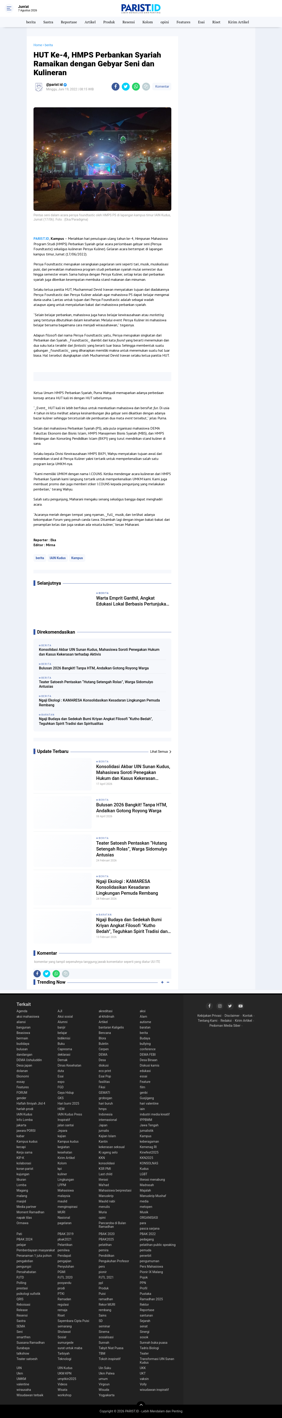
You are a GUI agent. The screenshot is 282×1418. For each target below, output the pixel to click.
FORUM (22, 1092)
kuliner (62, 1174)
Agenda (22, 1011)
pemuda (145, 1250)
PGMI (61, 1272)
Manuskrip (106, 1196)
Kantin (103, 1141)
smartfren (23, 1337)
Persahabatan (26, 1272)
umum (103, 1379)
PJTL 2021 (106, 1277)
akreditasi (105, 1011)
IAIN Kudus (58, 558)
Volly (143, 1384)
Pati (19, 1234)
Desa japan (24, 1065)
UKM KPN (65, 1373)
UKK (143, 1368)
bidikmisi (64, 1038)
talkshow (23, 1353)
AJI (60, 1011)
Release (22, 1310)
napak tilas (24, 1217)
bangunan (24, 1027)
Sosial (62, 1337)
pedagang (147, 1239)
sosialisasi (106, 1337)
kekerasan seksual (112, 1147)
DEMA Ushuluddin (29, 1060)
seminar (104, 1326)
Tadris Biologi (149, 1348)
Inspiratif (64, 1120)
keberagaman (149, 1141)
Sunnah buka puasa (153, 1342)
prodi (61, 1288)
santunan (146, 1315)
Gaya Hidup (66, 1092)
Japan (103, 1125)
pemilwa (64, 1250)
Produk (109, 21)
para (143, 1223)
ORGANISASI (149, 1217)
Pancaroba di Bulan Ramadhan (112, 1224)
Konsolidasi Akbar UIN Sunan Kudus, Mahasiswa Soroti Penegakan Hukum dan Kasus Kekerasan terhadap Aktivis (99, 651)
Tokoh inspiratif (110, 1359)
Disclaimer (232, 1015)
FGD (61, 1087)
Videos (62, 1384)
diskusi (104, 1065)
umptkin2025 (67, 1379)
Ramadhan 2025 (151, 1299)
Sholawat (64, 1332)
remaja (62, 1310)
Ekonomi (23, 1076)
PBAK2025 (106, 1239)
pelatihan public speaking (158, 1245)
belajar (62, 1033)
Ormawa (22, 1223)
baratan (105, 914)
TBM (102, 1353)
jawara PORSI (26, 1130)
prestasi (22, 1288)
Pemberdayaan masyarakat (36, 1250)
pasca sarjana (150, 1228)
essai (143, 1076)
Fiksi (102, 1087)
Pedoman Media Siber (225, 1025)
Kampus (77, 558)
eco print (105, 1071)
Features (183, 21)
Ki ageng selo (108, 1152)
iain (142, 1109)
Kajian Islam (107, 1136)
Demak (63, 1060)
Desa (102, 1060)
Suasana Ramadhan (31, 1342)
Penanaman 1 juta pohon (34, 1255)
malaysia (64, 1196)
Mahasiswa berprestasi (115, 1190)
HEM (61, 1109)
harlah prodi (25, 1109)
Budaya (145, 1038)
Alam (143, 1016)
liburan (21, 1179)
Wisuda (104, 1390)
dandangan (24, 1054)
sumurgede (66, 1342)
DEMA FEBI (148, 1054)
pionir (103, 1272)
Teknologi (65, 1359)
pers (102, 1266)
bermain (22, 1038)
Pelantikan (65, 1245)
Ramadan (64, 1299)
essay (21, 1082)
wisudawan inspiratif (154, 1390)
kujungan (23, 1174)
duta (61, 1071)
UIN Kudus (65, 1368)
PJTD (20, 1277)
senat (144, 1326)
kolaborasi (24, 1163)
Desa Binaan (149, 1060)
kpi (60, 1168)
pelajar (21, 1245)
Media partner (26, 1207)
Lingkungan (66, 1179)
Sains (102, 1315)
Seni (20, 1332)
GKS (61, 1098)
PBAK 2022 (148, 1234)
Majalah (145, 1190)
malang (22, 1196)
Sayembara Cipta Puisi (73, 1321)
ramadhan (106, 1299)
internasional (108, 1120)
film (142, 1087)
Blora (102, 1038)
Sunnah (104, 1342)
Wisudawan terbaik (30, 1395)
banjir (62, 1027)
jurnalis (104, 1130)
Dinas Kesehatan (69, 1065)
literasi (103, 1179)
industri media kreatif (155, 1114)
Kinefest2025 (149, 1152)
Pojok (144, 1277)
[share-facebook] (115, 87)
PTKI (61, 1293)
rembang (105, 1310)
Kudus (144, 1168)
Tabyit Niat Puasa (111, 1348)
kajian (62, 1136)
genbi (144, 1092)
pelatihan (105, 1245)
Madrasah (147, 1185)
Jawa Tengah (149, 1125)
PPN (143, 1283)
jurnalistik (146, 1130)
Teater (144, 1353)
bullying (145, 1043)
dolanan (22, 1071)
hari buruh (106, 1103)
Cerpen (104, 1049)
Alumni (63, 1022)
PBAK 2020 (107, 1234)
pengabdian (25, 1261)
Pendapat (64, 1255)
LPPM (62, 1185)
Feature (145, 1082)
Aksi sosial (65, 1016)
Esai (201, 21)
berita (31, 21)
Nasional (64, 1217)
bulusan (22, 1049)
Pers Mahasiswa (151, 1266)
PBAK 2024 (24, 1239)
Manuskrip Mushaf (153, 1196)
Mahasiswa (66, 1190)
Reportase (69, 21)
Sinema (104, 1332)
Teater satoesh (27, 1359)
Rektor (144, 1304)
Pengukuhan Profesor (114, 1261)
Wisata (62, 1390)
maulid (62, 1201)
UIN (19, 1368)
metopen (146, 1207)
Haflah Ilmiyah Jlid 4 (31, 1103)
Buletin (103, 1043)
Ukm (20, 1373)
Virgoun (104, 1384)
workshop (65, 1395)
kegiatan (64, 1147)
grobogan (105, 1098)
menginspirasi (68, 1207)
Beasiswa (23, 1033)
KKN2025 (146, 1158)
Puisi (102, 1293)
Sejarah (145, 1321)
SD (101, 1321)
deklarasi (64, 1054)
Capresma (65, 1049)
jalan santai (66, 1125)
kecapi (21, 1147)
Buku (61, 1043)
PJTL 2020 (65, 1277)
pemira (103, 1250)
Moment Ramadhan (30, 1212)
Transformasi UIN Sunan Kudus (157, 1360)
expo (61, 1082)
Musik (144, 1212)
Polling (21, 1283)
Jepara (62, 1130)
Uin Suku (105, 1368)
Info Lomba (25, 1120)
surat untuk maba (70, 1348)
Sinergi (145, 1332)
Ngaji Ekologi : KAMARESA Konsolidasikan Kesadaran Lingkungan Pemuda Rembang (99, 702)
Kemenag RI (148, 1147)
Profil (143, 1288)
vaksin (144, 1379)
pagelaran (65, 1223)
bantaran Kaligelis (111, 1027)
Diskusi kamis (149, 1065)
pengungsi (24, 1266)
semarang (65, 1326)
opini (164, 21)
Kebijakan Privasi (209, 1015)
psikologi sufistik (28, 1293)
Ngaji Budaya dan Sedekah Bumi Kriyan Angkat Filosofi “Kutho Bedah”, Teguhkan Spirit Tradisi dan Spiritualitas (96, 721)
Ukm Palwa (107, 1373)
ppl (101, 1283)
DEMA (103, 1054)
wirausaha (24, 1390)
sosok (144, 1337)
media (144, 1201)
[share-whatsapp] (136, 87)
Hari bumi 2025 (68, 1103)
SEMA (21, 1326)
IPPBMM (146, 1120)
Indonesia (105, 1114)
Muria (103, 1212)
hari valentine (149, 1103)
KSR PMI (105, 1168)
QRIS (20, 1299)
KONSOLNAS (149, 1163)
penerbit (145, 1255)
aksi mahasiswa (28, 1016)
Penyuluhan (66, 1266)
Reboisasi (23, 1304)
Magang (22, 1190)
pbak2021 (65, 1239)
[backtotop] (141, 1405)
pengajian (65, 1261)
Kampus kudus (27, 1141)
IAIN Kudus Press (70, 1114)
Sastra (48, 21)
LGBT (144, 1174)
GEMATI (104, 1092)
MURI (61, 1212)
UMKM (21, 1379)
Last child (105, 1174)
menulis (104, 1207)
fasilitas (104, 1082)
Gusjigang (147, 1098)
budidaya (23, 1043)
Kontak (248, 1015)
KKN (102, 1158)
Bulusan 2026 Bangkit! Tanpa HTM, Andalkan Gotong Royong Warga (94, 668)
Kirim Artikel (238, 21)
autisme (145, 1022)
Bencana (105, 1033)
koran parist (25, 1168)
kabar (20, 1136)
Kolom (147, 21)
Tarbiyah (64, 1353)
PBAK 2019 (66, 1234)
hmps (103, 1109)
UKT (143, 1373)
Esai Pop (105, 1076)
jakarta (21, 1125)
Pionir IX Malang (151, 1272)
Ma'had (104, 1185)
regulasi (63, 1304)
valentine (23, 1384)
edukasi (145, 1071)
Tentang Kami (207, 1020)
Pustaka (145, 1293)
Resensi (128, 21)
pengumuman (149, 1261)
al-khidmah (106, 1016)
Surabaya (23, 1348)
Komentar (162, 86)
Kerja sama (24, 1152)
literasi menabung (152, 1179)
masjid (21, 1201)
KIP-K (20, 1158)
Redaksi (226, 1020)
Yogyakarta (107, 1395)
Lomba (21, 1185)
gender (21, 1098)
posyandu (65, 1283)
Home (37, 45)
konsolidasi (107, 1163)
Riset (216, 21)
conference (148, 1049)
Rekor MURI (107, 1304)
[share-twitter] (126, 87)
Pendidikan (106, 1255)
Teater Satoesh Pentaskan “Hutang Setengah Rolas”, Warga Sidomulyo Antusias (96, 684)
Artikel (90, 21)
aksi (143, 1011)
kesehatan (65, 1152)
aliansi (21, 1022)
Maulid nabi (107, 1201)
